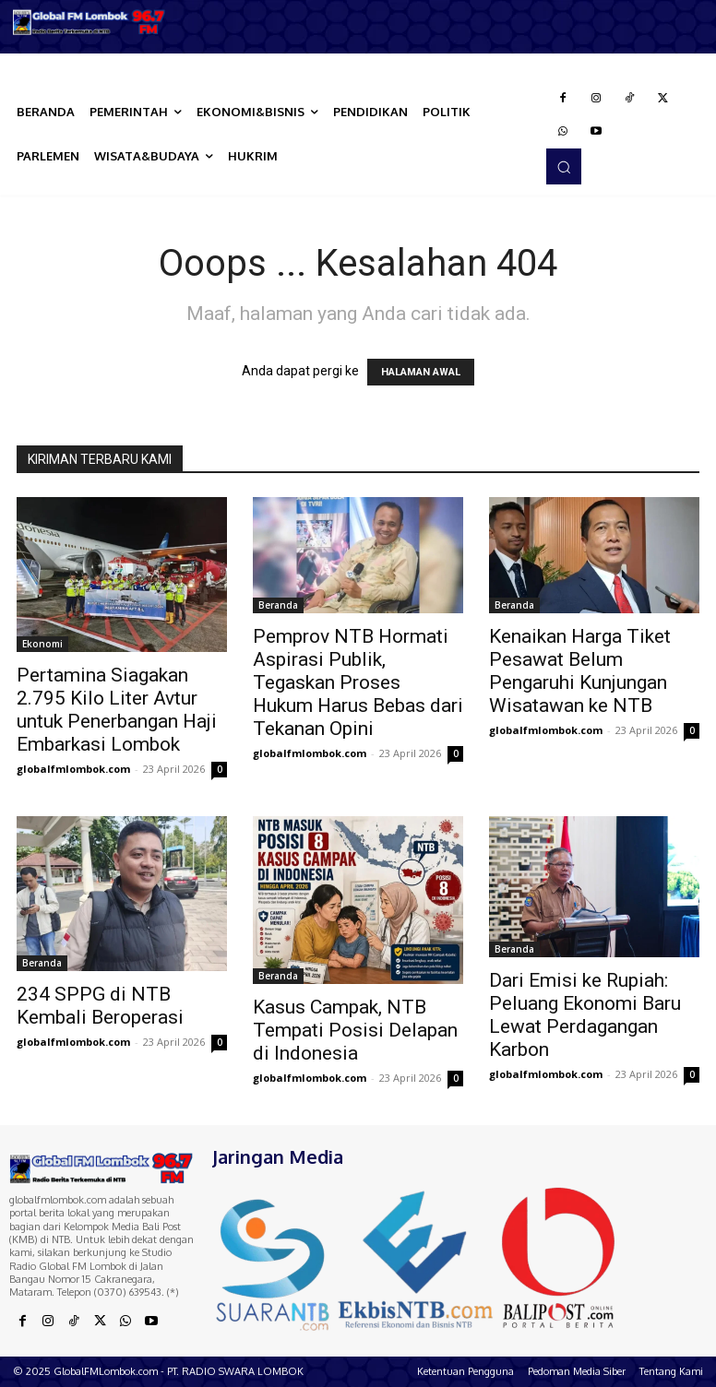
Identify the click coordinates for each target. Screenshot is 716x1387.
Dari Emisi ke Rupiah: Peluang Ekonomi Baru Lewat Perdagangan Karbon (585, 1015)
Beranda (278, 605)
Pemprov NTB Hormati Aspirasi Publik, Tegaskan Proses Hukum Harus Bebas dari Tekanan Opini (358, 682)
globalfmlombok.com (73, 769)
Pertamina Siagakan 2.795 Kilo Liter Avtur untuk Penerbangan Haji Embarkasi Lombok (117, 709)
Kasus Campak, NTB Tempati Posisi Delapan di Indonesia (355, 1030)
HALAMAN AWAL (420, 372)
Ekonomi (42, 643)
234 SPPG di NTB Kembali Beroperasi (100, 1005)
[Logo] (89, 22)
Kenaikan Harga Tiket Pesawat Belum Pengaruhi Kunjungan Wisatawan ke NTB (580, 671)
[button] (563, 166)
